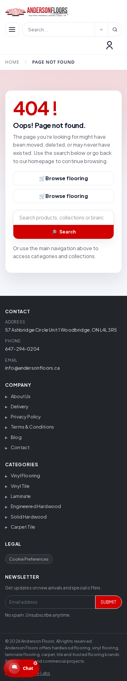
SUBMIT (109, 602)
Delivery (20, 406)
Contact (20, 447)
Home (12, 62)
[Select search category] (101, 29)
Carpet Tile (23, 527)
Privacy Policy (26, 416)
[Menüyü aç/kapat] (12, 29)
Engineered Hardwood (36, 506)
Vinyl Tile (20, 486)
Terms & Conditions (32, 427)
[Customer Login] (109, 45)
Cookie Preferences (29, 559)
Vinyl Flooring (25, 475)
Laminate (21, 496)
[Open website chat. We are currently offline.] (21, 668)
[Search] (115, 29)
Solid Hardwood (29, 516)
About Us (20, 396)
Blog (16, 437)
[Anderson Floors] (59, 12)
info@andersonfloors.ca (32, 368)
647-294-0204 (22, 349)
